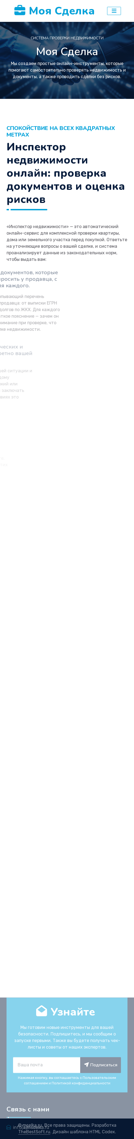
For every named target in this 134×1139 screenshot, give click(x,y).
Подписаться (100, 1121)
